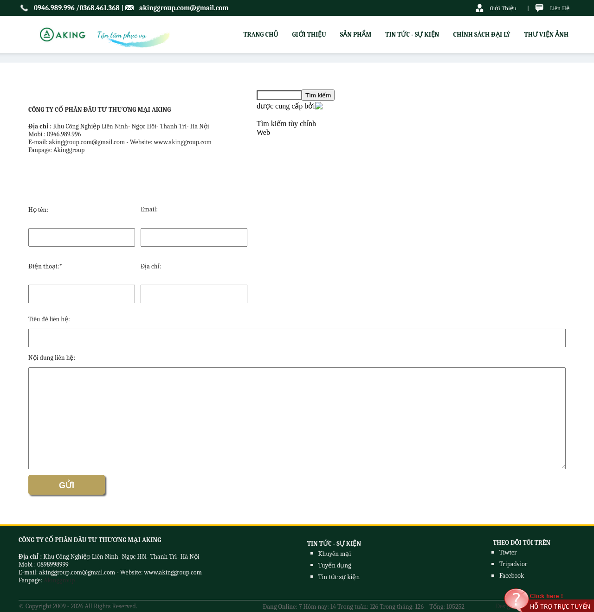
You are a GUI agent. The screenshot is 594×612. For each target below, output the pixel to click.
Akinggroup (59, 580)
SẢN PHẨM (356, 34)
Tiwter (508, 552)
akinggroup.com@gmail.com (184, 8)
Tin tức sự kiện (339, 577)
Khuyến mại (334, 554)
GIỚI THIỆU (309, 34)
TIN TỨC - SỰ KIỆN (412, 34)
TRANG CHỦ (260, 34)
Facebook (511, 576)
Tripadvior (513, 564)
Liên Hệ (559, 8)
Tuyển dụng (334, 565)
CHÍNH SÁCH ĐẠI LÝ (481, 34)
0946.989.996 (54, 8)
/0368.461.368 (98, 8)
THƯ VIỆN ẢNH (546, 34)
